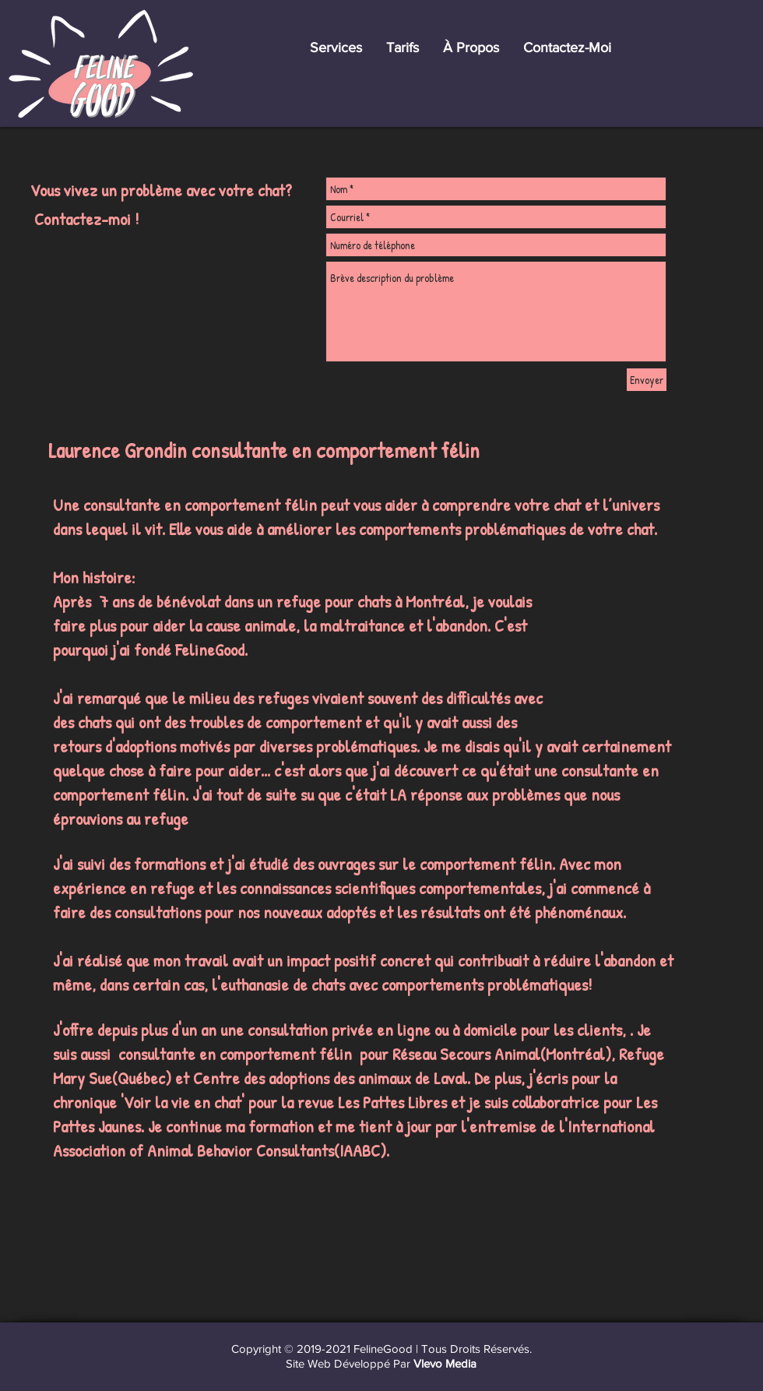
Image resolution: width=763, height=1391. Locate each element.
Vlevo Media (444, 1363)
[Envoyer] (646, 379)
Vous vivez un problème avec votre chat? (161, 190)
